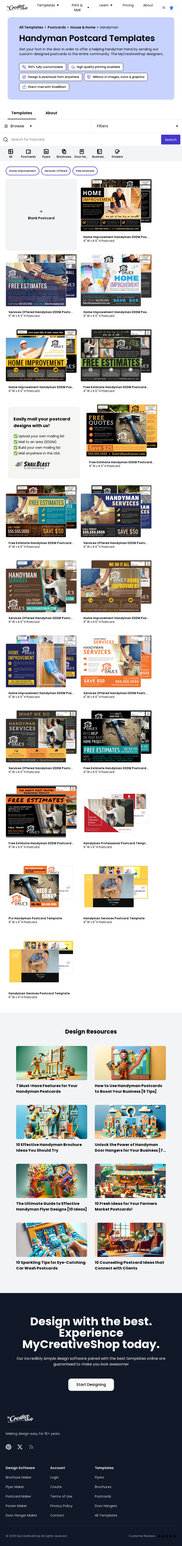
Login (54, 1477)
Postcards (57, 27)
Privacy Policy (61, 1505)
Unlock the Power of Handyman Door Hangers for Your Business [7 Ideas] (129, 1150)
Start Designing (91, 1384)
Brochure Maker (19, 1477)
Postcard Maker (18, 1496)
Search (171, 139)
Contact (57, 1515)
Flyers (99, 1477)
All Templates (31, 27)
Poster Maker (16, 1505)
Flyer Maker (15, 1486)
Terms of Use (61, 1496)
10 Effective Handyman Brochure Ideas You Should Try (49, 1147)
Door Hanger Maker (21, 1515)
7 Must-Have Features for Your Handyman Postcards (46, 1088)
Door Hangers (106, 1505)
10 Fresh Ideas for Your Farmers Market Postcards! (126, 1206)
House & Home (83, 27)
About (148, 5)
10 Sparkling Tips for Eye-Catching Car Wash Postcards (51, 1265)
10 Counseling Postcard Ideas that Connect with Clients (129, 1265)
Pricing (128, 5)
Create (56, 1486)
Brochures (103, 1486)
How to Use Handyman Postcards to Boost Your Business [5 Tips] (128, 1088)
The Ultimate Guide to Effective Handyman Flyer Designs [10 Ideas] (51, 1206)
